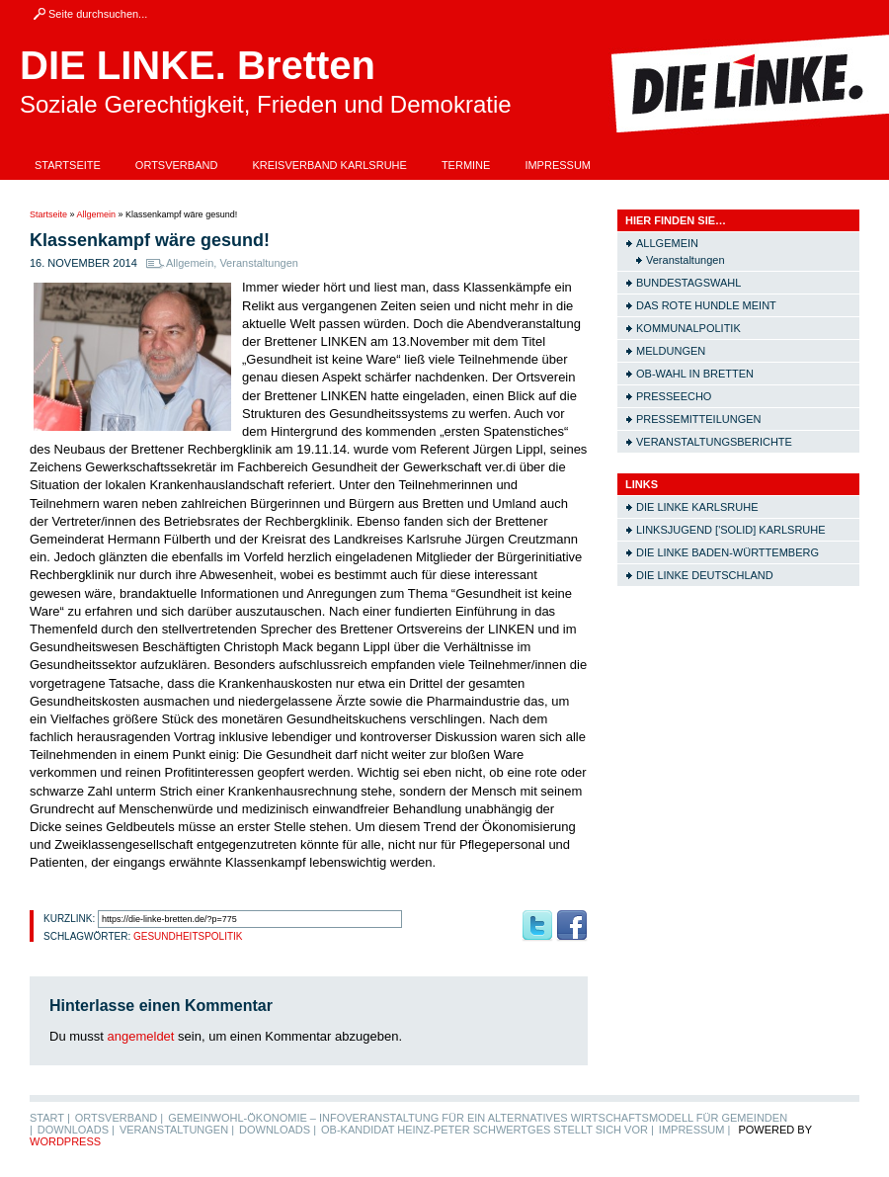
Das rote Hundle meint (706, 305)
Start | (50, 1118)
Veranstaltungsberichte (714, 442)
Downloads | (76, 1129)
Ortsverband (176, 165)
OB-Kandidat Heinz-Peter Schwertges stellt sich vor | (487, 1129)
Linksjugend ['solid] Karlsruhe (731, 530)
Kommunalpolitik (688, 328)
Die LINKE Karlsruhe (697, 507)
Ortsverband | (119, 1118)
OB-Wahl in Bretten (695, 373)
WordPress (65, 1141)
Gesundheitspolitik (188, 936)
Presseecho (673, 396)
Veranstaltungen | (177, 1129)
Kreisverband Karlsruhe (329, 165)
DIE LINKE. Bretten (197, 65)
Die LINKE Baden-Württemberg (727, 552)
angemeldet (141, 1036)
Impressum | (695, 1129)
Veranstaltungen (258, 263)
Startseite (68, 165)
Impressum (558, 165)
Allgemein (97, 214)
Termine (466, 165)
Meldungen (670, 351)
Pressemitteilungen (699, 419)
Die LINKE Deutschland (704, 575)
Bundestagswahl (688, 283)
